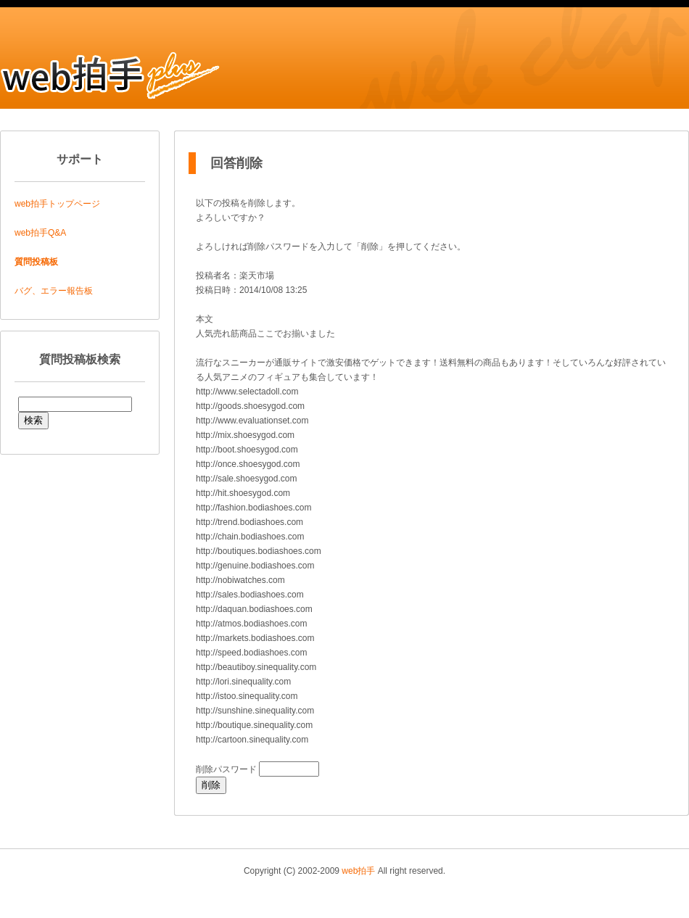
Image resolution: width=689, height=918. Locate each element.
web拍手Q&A (40, 233)
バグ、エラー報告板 (54, 291)
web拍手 (358, 871)
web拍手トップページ (57, 204)
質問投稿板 (36, 262)
